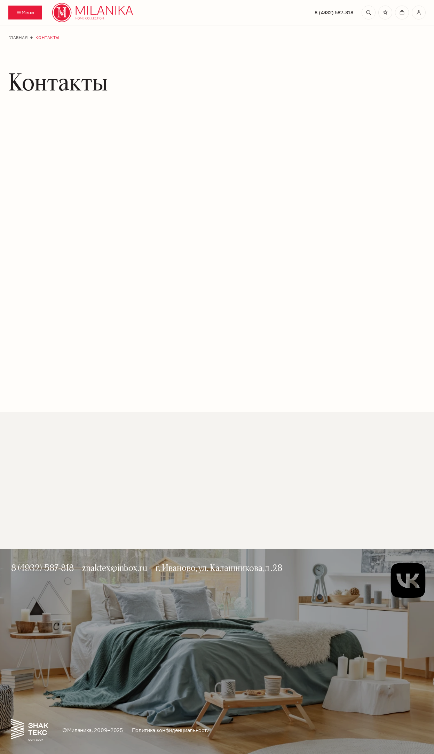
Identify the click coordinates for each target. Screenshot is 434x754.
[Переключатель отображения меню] (25, 12)
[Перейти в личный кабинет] (419, 12)
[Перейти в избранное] (385, 12)
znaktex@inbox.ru (114, 568)
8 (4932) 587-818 (334, 12)
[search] (369, 12)
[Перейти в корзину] (402, 12)
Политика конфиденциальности (171, 730)
